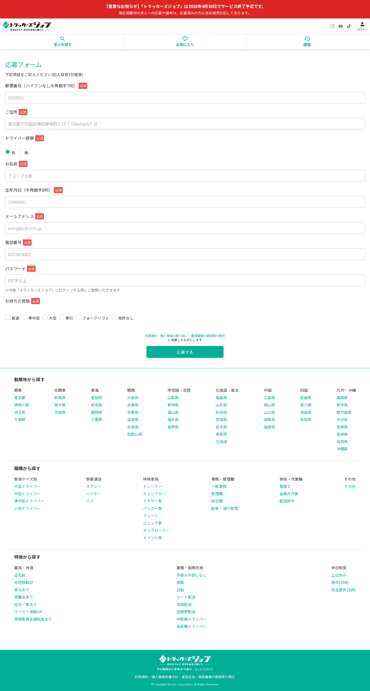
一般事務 (218, 486)
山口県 (269, 412)
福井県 (173, 419)
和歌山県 (134, 434)
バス (90, 500)
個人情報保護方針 (165, 676)
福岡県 (342, 397)
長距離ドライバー (192, 626)
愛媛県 (305, 397)
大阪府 (132, 397)
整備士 (285, 486)
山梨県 (173, 397)
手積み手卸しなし (192, 575)
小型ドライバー (27, 508)
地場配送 (184, 604)
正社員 (19, 575)
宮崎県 (342, 426)
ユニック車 (152, 523)
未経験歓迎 (23, 582)
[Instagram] (332, 26)
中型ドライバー (27, 493)
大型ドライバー (27, 486)
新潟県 (173, 404)
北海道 (221, 441)
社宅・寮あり (25, 604)
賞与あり (21, 589)
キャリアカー (154, 493)
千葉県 (19, 419)
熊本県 (342, 404)
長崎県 (342, 434)
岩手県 (221, 426)
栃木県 (60, 404)
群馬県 (60, 397)
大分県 (342, 419)
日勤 (180, 589)
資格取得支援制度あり (33, 619)
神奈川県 (21, 404)
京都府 (132, 412)
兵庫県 (132, 404)
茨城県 (60, 412)
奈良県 (132, 426)
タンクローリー (156, 530)
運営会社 (188, 676)
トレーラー (152, 486)
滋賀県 (132, 419)
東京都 (19, 397)
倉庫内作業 (289, 493)
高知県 (305, 419)
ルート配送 (186, 597)
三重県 (96, 419)
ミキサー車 (152, 500)
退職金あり (23, 597)
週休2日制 (339, 582)
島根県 (269, 426)
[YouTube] (341, 26)
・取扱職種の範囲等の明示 (206, 335)
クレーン (150, 515)
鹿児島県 (344, 412)
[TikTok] (349, 26)
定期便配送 (186, 611)
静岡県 (96, 412)
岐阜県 (96, 404)
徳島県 (305, 412)
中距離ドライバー (192, 619)
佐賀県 (342, 441)
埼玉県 (19, 412)
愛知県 (96, 397)
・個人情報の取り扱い (172, 335)
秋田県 (221, 412)
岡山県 (269, 404)
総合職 (217, 500)
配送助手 (287, 500)
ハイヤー (93, 493)
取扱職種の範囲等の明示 (216, 676)
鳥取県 (269, 419)
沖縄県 (342, 448)
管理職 (217, 493)
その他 (350, 486)
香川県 (305, 404)
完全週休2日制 (343, 589)
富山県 (173, 412)
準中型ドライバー (29, 500)
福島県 (221, 397)
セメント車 (152, 537)
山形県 (221, 404)
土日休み (338, 575)
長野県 (173, 426)
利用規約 (151, 335)
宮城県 (221, 419)
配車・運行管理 (224, 508)
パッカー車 (152, 508)
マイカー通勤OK (28, 611)
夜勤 (180, 582)
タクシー (93, 486)
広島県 (269, 397)
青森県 (221, 434)
